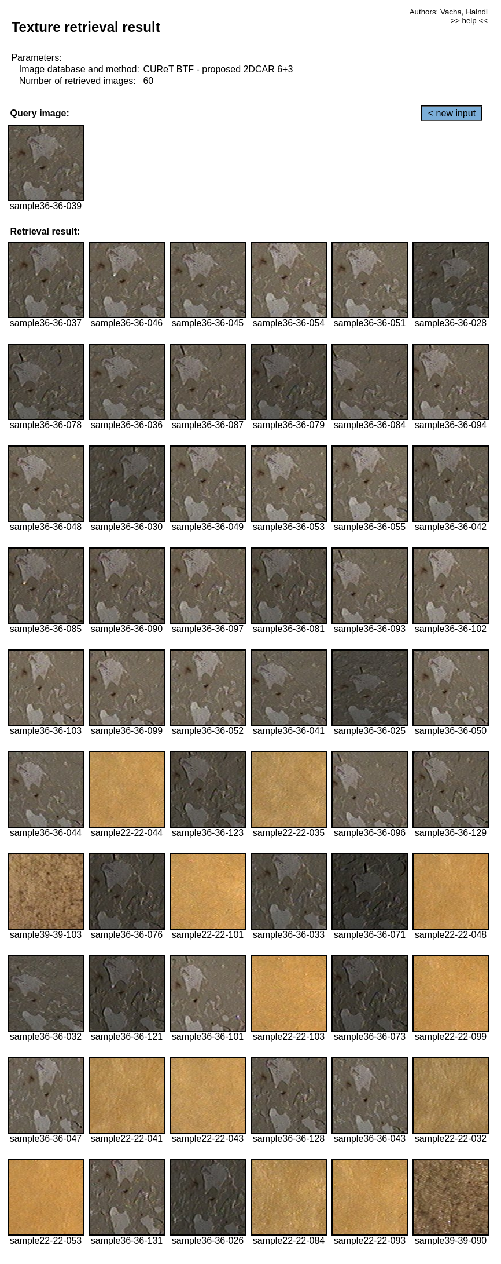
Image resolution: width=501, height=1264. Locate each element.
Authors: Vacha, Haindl (449, 12)
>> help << (469, 20)
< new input (452, 113)
